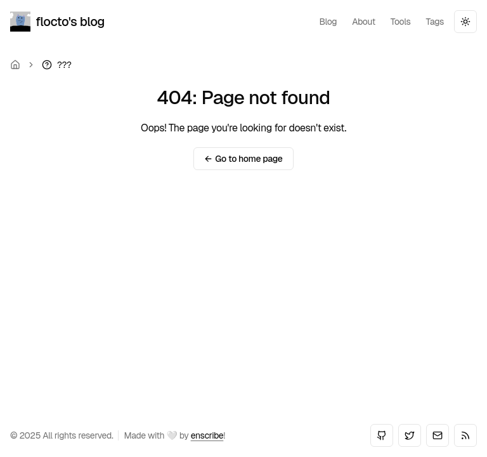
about (363, 21)
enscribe (207, 435)
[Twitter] (409, 435)
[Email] (437, 435)
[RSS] (465, 435)
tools (401, 21)
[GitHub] (381, 435)
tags (435, 21)
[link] (56, 64)
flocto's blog (57, 21)
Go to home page (243, 158)
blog (328, 21)
